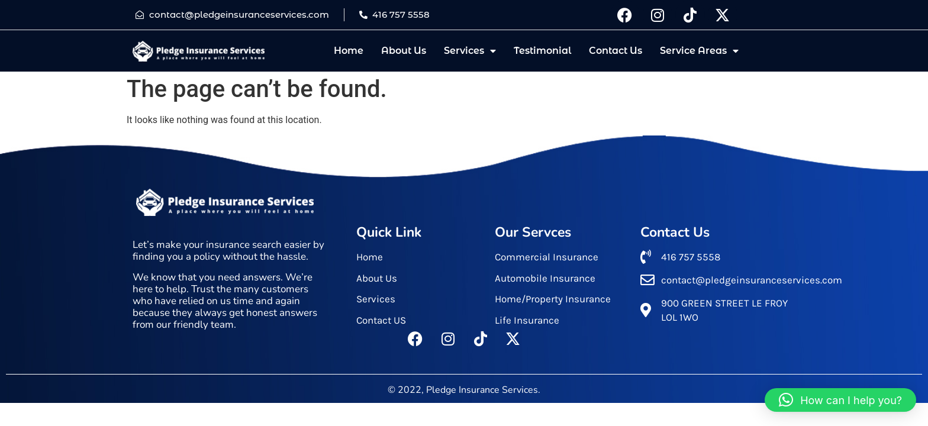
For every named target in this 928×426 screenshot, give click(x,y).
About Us (403, 50)
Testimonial (542, 50)
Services (470, 51)
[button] (840, 400)
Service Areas (699, 51)
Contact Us (615, 50)
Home (348, 50)
